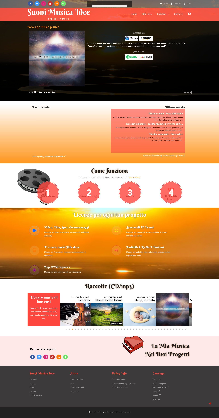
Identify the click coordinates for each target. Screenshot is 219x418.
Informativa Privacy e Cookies (124, 383)
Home (134, 13)
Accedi (164, 4)
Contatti (178, 13)
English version (36, 395)
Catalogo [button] (163, 13)
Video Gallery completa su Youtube (49, 156)
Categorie (156, 379)
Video (156, 391)
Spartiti (157, 395)
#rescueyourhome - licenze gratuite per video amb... (154, 123)
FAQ (72, 383)
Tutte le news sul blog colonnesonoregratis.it (164, 155)
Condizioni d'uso (118, 379)
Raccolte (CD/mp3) (160, 387)
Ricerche (156, 399)
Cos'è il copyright (78, 387)
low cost (187, 92)
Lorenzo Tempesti (107, 412)
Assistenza (75, 391)
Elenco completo (159, 383)
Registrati (176, 4)
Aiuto (187, 4)
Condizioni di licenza (120, 387)
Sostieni (33, 391)
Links (32, 387)
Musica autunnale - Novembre (166, 134)
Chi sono (147, 13)
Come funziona (77, 379)
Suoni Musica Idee (59, 13)
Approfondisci (134, 177)
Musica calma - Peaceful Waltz (165, 113)
